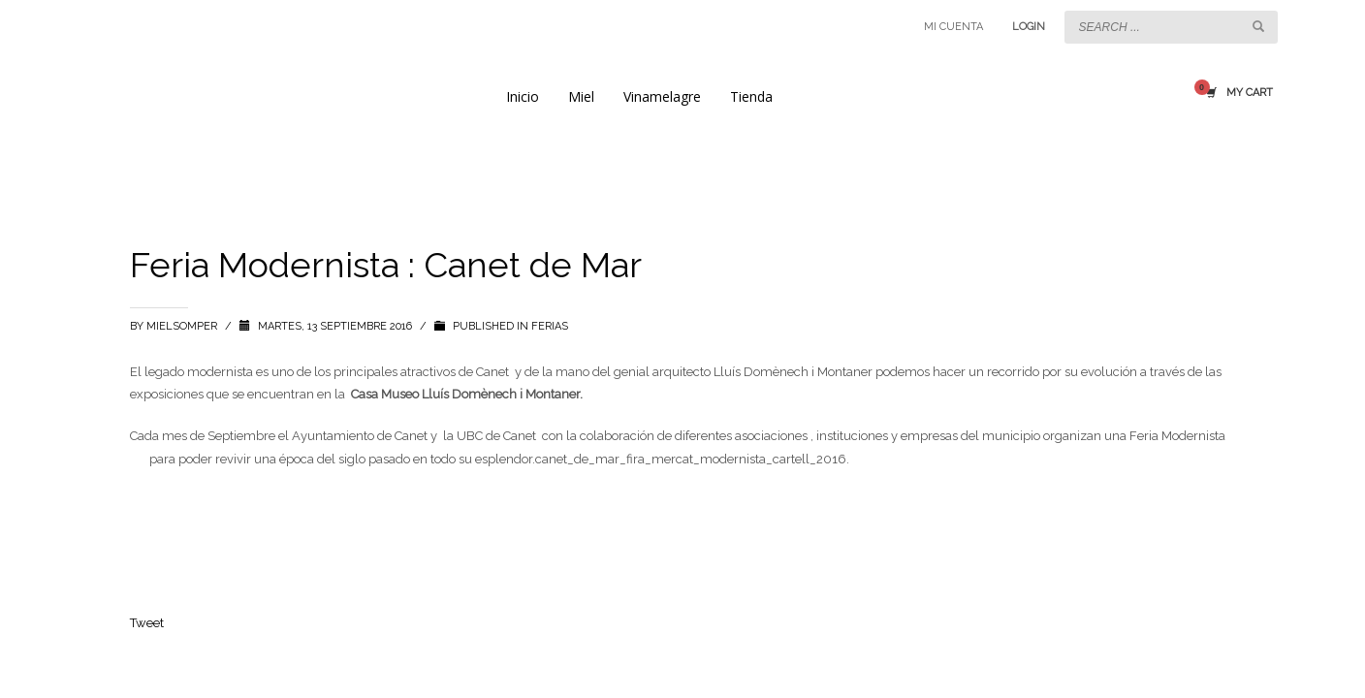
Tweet (147, 623)
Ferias (549, 326)
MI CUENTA (953, 26)
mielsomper (183, 326)
